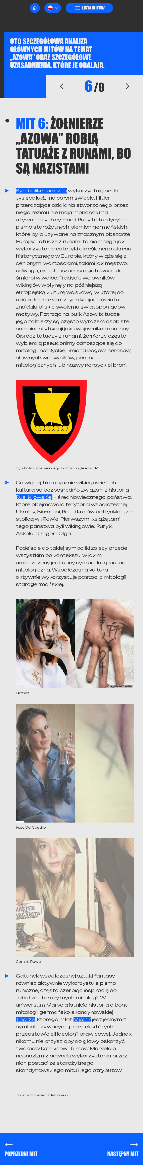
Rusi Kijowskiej (34, 497)
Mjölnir (82, 1019)
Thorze (25, 1019)
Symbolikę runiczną (41, 191)
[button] (52, 8)
